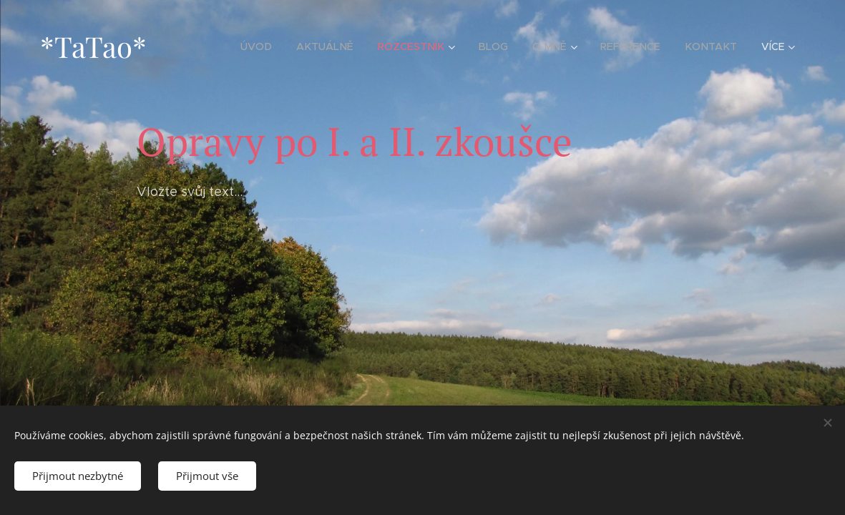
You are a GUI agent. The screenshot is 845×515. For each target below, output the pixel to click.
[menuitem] (271, 46)
